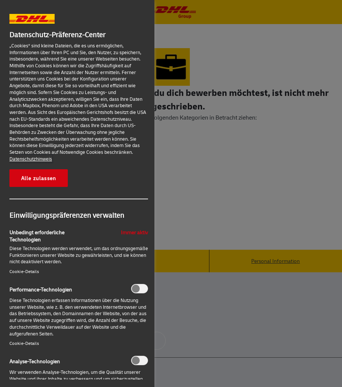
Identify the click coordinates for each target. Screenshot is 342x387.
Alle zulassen (38, 178)
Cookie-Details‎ (24, 271)
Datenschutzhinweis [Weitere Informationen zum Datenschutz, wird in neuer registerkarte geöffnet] (30, 158)
